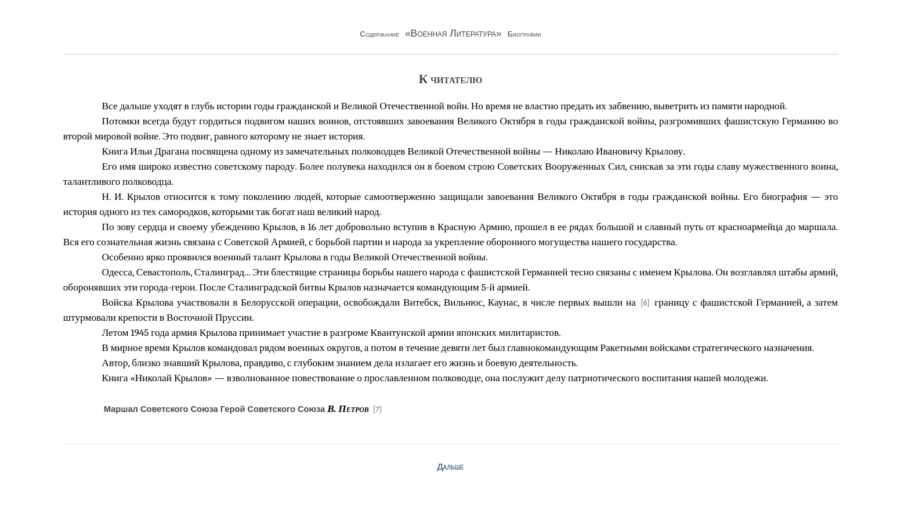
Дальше (450, 466)
